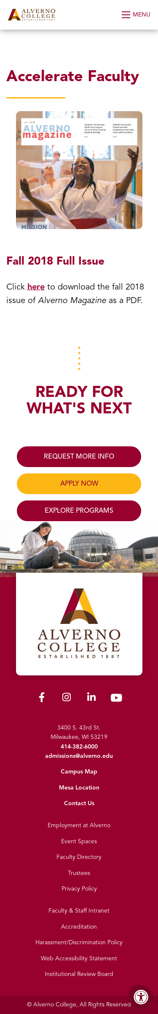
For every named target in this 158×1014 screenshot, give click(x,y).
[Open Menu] (137, 15)
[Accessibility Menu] (141, 997)
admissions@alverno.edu (79, 756)
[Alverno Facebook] (41, 698)
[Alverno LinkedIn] (91, 698)
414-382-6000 (79, 746)
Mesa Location (79, 787)
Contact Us (79, 803)
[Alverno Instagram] (66, 698)
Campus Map (79, 771)
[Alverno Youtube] (116, 699)
